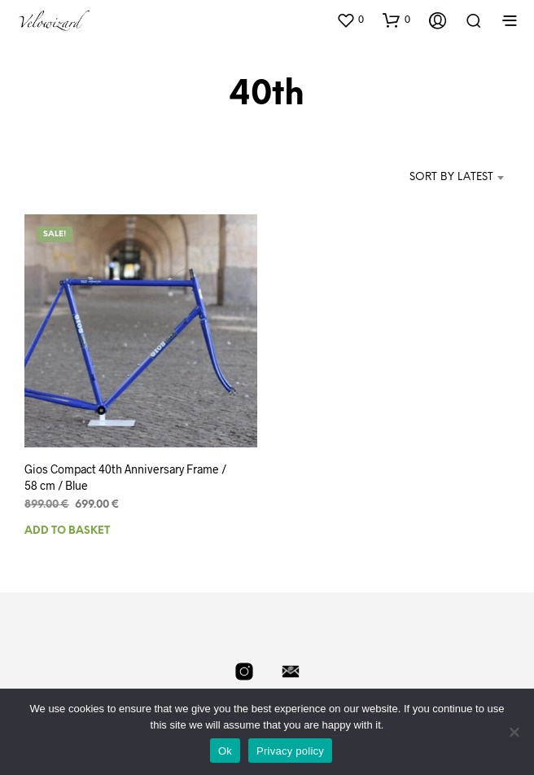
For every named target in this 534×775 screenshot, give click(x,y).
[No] (514, 732)
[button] (350, 19)
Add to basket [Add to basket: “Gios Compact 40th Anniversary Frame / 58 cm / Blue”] (67, 530)
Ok (225, 751)
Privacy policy (290, 751)
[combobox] (435, 177)
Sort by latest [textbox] (451, 177)
